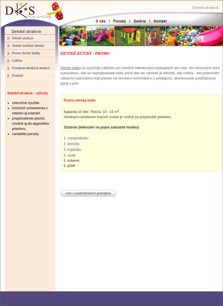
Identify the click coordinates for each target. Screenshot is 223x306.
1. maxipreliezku (76, 138)
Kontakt (17, 75)
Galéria (17, 61)
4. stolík (69, 155)
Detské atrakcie (22, 38)
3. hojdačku (72, 150)
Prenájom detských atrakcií (31, 68)
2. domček (71, 144)
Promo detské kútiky (26, 53)
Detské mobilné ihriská (28, 46)
